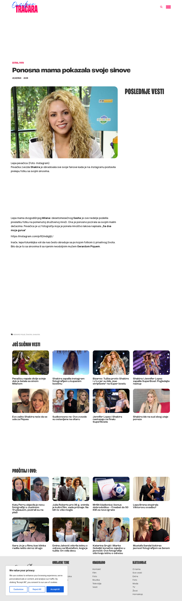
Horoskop (138, 594)
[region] (37, 580)
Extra (135, 577)
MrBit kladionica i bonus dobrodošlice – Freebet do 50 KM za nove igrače (110, 507)
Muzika (96, 580)
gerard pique (19, 334)
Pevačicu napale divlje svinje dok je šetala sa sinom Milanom (29, 381)
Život (135, 591)
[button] (161, 7)
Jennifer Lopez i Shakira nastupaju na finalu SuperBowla (107, 419)
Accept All (55, 589)
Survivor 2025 (59, 573)
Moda (135, 584)
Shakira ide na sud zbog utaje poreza (150, 418)
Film (94, 573)
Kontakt (96, 569)
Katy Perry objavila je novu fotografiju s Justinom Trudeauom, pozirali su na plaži (28, 509)
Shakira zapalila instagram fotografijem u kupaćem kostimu (68, 381)
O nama (136, 569)
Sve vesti (137, 573)
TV (134, 587)
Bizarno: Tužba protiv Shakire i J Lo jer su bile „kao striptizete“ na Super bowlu (111, 381)
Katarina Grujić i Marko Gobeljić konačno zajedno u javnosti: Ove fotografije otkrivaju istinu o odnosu (109, 549)
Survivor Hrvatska (62, 577)
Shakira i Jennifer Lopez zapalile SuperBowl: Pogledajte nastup (151, 381)
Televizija (96, 584)
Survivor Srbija (60, 580)
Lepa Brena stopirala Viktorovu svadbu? (145, 506)
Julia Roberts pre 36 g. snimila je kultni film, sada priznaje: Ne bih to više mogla (71, 507)
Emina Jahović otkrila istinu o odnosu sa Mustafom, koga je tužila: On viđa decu (70, 548)
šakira (29, 334)
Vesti (94, 587)
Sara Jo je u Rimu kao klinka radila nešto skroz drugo (29, 547)
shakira (36, 334)
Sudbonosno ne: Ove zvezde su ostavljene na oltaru (70, 418)
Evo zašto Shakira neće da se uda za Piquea (29, 418)
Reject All (37, 589)
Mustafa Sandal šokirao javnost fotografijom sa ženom (151, 547)
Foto (94, 577)
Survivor (57, 569)
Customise (19, 589)
